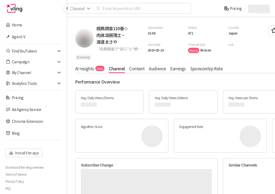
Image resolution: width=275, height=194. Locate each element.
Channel (117, 68)
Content (136, 68)
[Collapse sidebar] (67, 8)
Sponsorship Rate (206, 68)
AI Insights (89, 68)
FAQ (7, 188)
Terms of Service (15, 174)
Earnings (178, 68)
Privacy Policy (14, 181)
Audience (157, 68)
